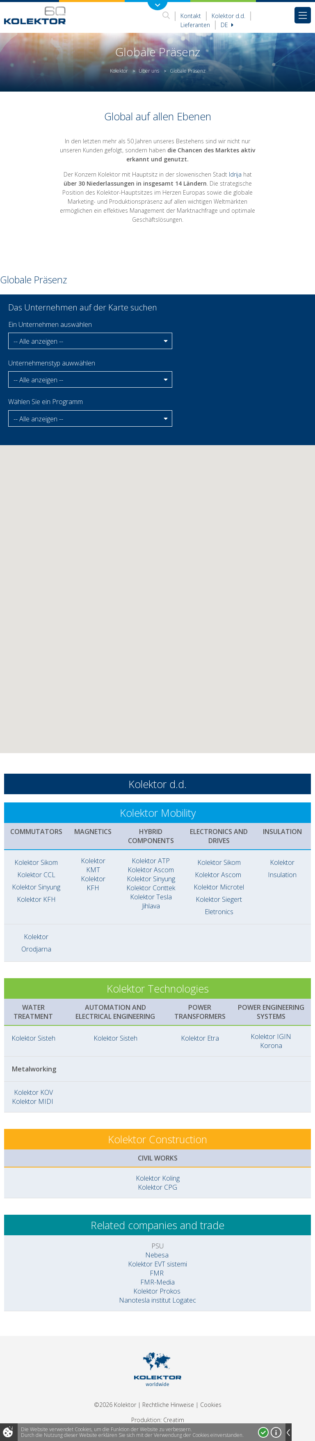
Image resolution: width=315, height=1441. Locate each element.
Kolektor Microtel (219, 887)
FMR (157, 1273)
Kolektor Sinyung (36, 887)
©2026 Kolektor (115, 1405)
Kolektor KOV (33, 1092)
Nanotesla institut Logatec (157, 1300)
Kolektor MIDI (33, 1101)
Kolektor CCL (36, 874)
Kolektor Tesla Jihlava (151, 901)
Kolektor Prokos (157, 1291)
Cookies (210, 1405)
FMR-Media (157, 1282)
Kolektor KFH (36, 899)
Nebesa (157, 1254)
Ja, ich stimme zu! (263, 1432)
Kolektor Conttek (150, 887)
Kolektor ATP (151, 860)
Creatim (173, 1420)
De (227, 25)
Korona (271, 1045)
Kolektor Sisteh (33, 1038)
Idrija (235, 174)
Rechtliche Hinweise (168, 1405)
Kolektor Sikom (36, 862)
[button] (90, 341)
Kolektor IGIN (271, 1036)
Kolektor (119, 70)
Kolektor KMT (93, 865)
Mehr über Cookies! (276, 1432)
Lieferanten (195, 25)
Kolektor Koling (158, 1178)
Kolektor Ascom (151, 869)
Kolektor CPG (157, 1187)
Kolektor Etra (200, 1038)
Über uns (149, 70)
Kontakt (190, 16)
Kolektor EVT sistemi (157, 1264)
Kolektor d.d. (228, 16)
